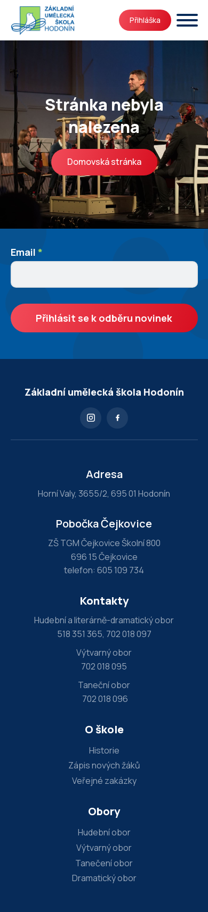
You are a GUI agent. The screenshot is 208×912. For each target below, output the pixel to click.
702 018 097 (128, 634)
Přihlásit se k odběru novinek (104, 318)
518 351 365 (79, 634)
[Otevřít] (187, 20)
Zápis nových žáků (104, 765)
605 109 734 (120, 570)
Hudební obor (104, 832)
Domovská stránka (104, 162)
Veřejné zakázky (104, 781)
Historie (104, 750)
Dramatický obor (104, 878)
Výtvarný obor (104, 848)
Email (27, 252)
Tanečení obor (104, 863)
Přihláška (145, 20)
